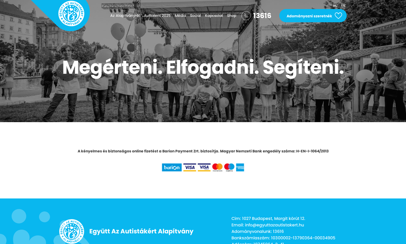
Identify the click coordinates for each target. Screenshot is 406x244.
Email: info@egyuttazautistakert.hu (267, 225)
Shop (231, 15)
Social (195, 15)
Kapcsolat (214, 15)
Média (180, 15)
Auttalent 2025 (157, 15)
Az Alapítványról (125, 15)
